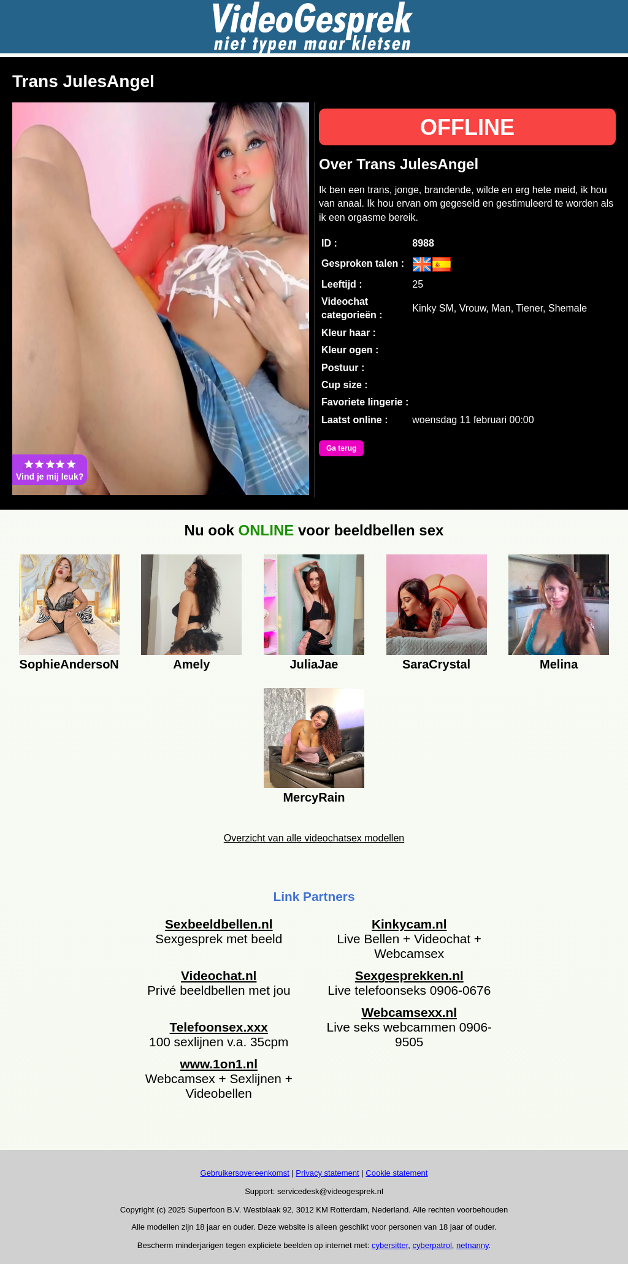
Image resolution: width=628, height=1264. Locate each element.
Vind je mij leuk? (49, 469)
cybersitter (390, 1245)
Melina (559, 664)
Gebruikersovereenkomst (245, 1173)
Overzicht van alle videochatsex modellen (314, 838)
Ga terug (341, 448)
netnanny (472, 1245)
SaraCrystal (436, 664)
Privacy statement (327, 1173)
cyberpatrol (432, 1245)
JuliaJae (313, 664)
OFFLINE (467, 127)
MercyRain (314, 797)
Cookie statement (396, 1173)
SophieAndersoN (69, 664)
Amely (191, 664)
